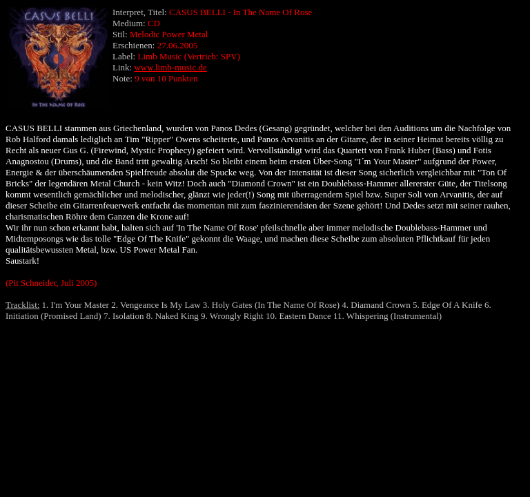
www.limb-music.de (170, 67)
